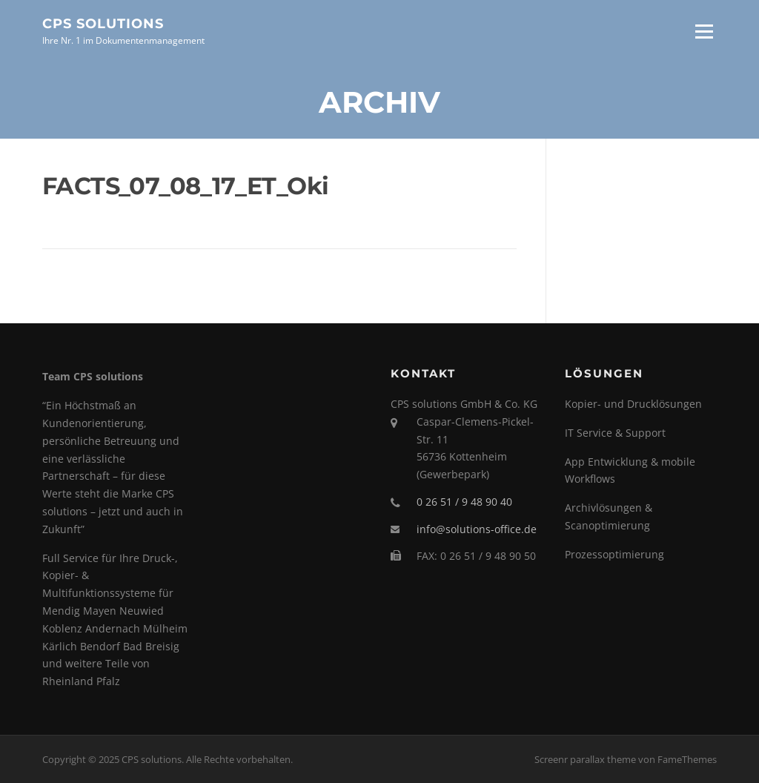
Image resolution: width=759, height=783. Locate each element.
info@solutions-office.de (477, 529)
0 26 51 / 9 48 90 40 (464, 502)
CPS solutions (103, 24)
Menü (704, 31)
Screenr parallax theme (585, 759)
